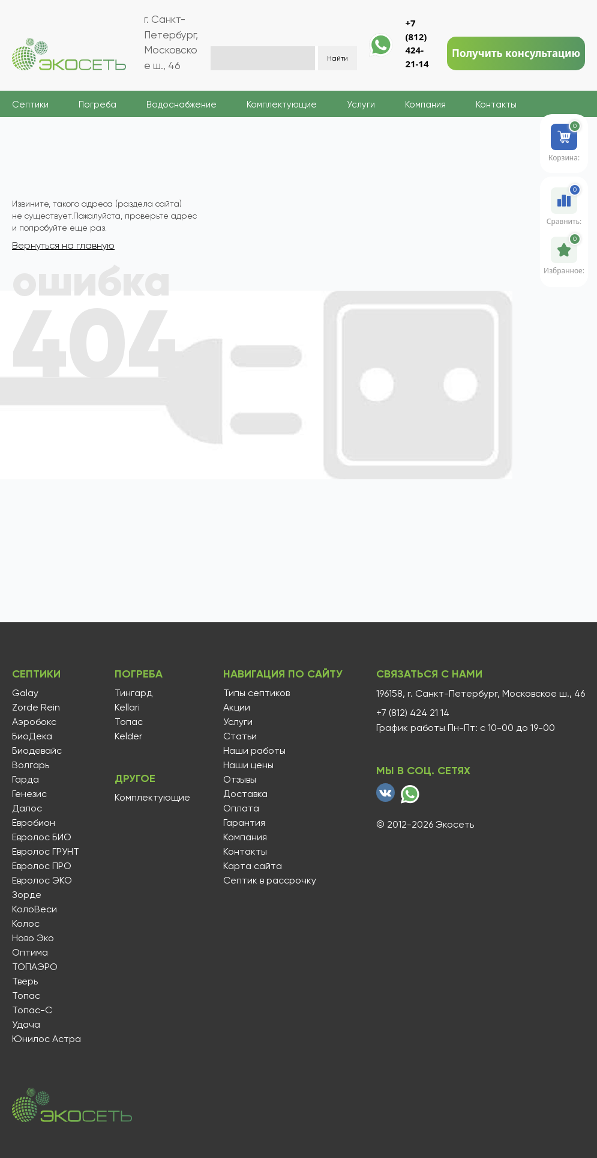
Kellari (127, 707)
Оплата (241, 808)
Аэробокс (34, 722)
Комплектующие (282, 104)
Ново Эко (33, 938)
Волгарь (30, 765)
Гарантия (244, 823)
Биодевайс (37, 751)
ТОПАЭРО (35, 967)
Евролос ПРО (41, 866)
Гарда (25, 779)
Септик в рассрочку (269, 880)
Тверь (25, 981)
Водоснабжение (181, 104)
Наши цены (248, 765)
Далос (27, 808)
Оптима (30, 952)
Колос (26, 924)
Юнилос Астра (46, 1039)
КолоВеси (34, 909)
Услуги (361, 104)
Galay (25, 693)
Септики (30, 104)
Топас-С (32, 1010)
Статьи (240, 736)
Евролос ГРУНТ (45, 851)
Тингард (133, 693)
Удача (26, 1024)
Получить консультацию (516, 53)
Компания (425, 104)
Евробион (33, 823)
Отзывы (239, 779)
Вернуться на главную (63, 245)
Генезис (29, 794)
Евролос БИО (41, 837)
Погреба (97, 104)
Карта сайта (252, 866)
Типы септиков (256, 693)
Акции (236, 707)
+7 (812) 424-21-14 (416, 43)
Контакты (496, 104)
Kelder (128, 736)
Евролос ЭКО (42, 880)
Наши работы (254, 751)
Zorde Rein (36, 707)
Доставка (245, 794)
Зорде (26, 895)
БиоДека (32, 736)
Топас (26, 996)
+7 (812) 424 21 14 (412, 713)
